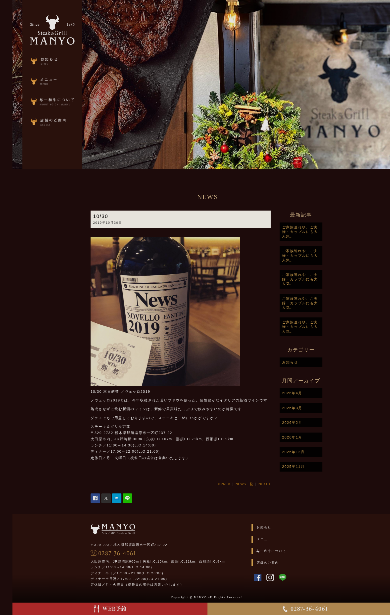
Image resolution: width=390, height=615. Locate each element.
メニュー (275, 539)
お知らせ (302, 362)
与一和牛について (283, 551)
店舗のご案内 (279, 563)
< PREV (236, 484)
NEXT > (276, 484)
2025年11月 (305, 467)
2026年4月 (304, 393)
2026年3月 (304, 408)
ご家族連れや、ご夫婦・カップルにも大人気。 (312, 231)
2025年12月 (305, 452)
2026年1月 (304, 437)
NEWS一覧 (256, 484)
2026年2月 (304, 423)
